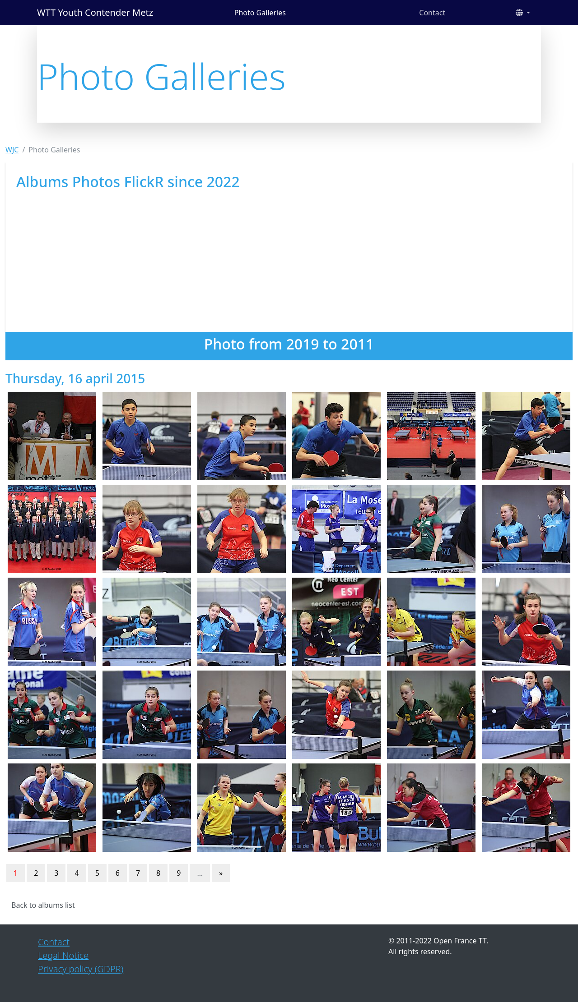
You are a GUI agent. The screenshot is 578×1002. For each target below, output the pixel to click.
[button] (523, 13)
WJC (12, 150)
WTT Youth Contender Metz (95, 12)
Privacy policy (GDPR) (80, 969)
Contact (432, 13)
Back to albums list (43, 905)
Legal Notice (63, 955)
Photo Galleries (260, 13)
